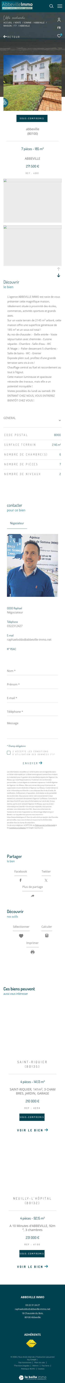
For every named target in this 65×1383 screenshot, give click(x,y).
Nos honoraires (24, 1362)
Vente (18, 22)
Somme (28, 22)
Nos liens (46, 1366)
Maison (7, 25)
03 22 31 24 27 (32, 1305)
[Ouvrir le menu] (60, 6)
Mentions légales (22, 1366)
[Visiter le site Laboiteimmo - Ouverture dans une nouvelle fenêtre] (32, 1375)
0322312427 (15, 626)
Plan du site (39, 1362)
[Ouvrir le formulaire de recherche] (51, 6)
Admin (35, 1366)
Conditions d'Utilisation (17, 828)
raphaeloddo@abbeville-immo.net (29, 640)
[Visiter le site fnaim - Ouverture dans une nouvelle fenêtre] (31, 1343)
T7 (15, 25)
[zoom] (32, 181)
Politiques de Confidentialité (45, 825)
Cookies (41, 1369)
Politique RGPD (28, 1369)
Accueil (7, 22)
